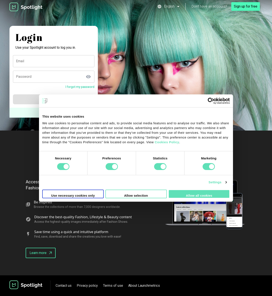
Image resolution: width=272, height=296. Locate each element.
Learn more (41, 253)
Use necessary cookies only (73, 195)
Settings (215, 182)
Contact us (64, 286)
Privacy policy (87, 286)
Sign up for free (245, 6)
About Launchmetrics (144, 286)
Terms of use (113, 286)
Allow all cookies (199, 195)
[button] (168, 6)
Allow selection (136, 195)
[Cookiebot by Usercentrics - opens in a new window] (211, 101)
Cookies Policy (167, 142)
